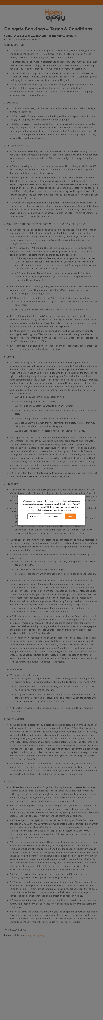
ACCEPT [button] (70, 516)
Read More (34, 516)
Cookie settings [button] (53, 516)
